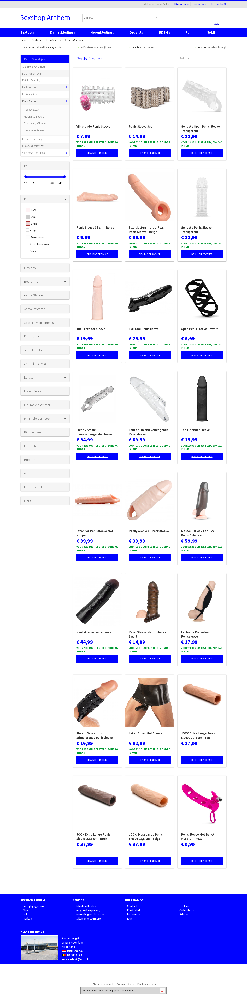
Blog (25, 910)
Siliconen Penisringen (33, 145)
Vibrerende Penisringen (34, 152)
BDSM (164, 32)
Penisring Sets (29, 94)
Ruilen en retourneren (88, 919)
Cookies (184, 906)
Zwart (34, 216)
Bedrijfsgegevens (33, 906)
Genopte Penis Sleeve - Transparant (197, 229)
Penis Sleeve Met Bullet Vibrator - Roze (197, 836)
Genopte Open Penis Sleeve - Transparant (201, 128)
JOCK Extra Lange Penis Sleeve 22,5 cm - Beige (146, 836)
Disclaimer (121, 984)
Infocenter (133, 914)
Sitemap (184, 914)
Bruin (34, 223)
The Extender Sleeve (90, 329)
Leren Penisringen (31, 73)
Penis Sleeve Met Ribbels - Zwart (147, 634)
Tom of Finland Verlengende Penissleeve (148, 432)
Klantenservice (181, 4)
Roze (33, 210)
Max (52, 182)
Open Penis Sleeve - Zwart (199, 329)
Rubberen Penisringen (33, 139)
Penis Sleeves (30, 101)
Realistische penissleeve (93, 632)
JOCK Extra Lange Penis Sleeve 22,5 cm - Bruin (93, 836)
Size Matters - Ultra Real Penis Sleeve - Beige (146, 229)
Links (25, 914)
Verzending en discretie (89, 914)
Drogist (136, 32)
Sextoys (27, 32)
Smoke (33, 251)
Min (25, 182)
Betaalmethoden (85, 906)
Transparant (37, 237)
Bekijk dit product (97, 153)
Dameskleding (62, 32)
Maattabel (133, 910)
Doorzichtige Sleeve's (35, 123)
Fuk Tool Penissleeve (143, 329)
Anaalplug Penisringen (34, 66)
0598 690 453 (73, 951)
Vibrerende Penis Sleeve (93, 126)
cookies (129, 990)
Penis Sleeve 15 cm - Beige (95, 227)
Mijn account (199, 4)
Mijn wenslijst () (217, 4)
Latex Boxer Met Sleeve (145, 733)
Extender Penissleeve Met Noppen (94, 533)
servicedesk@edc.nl (75, 959)
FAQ (129, 919)
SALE (211, 32)
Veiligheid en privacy (87, 910)
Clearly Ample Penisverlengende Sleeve (94, 432)
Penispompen (29, 87)
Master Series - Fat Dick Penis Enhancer (198, 533)
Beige (33, 230)
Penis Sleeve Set (140, 126)
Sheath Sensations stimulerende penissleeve (94, 735)
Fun (189, 32)
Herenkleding (102, 32)
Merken (27, 919)
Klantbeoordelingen (146, 984)
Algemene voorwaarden (104, 984)
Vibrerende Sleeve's (34, 116)
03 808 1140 (72, 955)
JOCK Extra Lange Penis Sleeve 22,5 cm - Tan (198, 735)
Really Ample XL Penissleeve (149, 531)
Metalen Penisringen (32, 80)
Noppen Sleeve (31, 109)
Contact (132, 906)
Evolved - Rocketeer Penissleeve (195, 634)
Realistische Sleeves (34, 130)
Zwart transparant (40, 244)
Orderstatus (187, 910)
